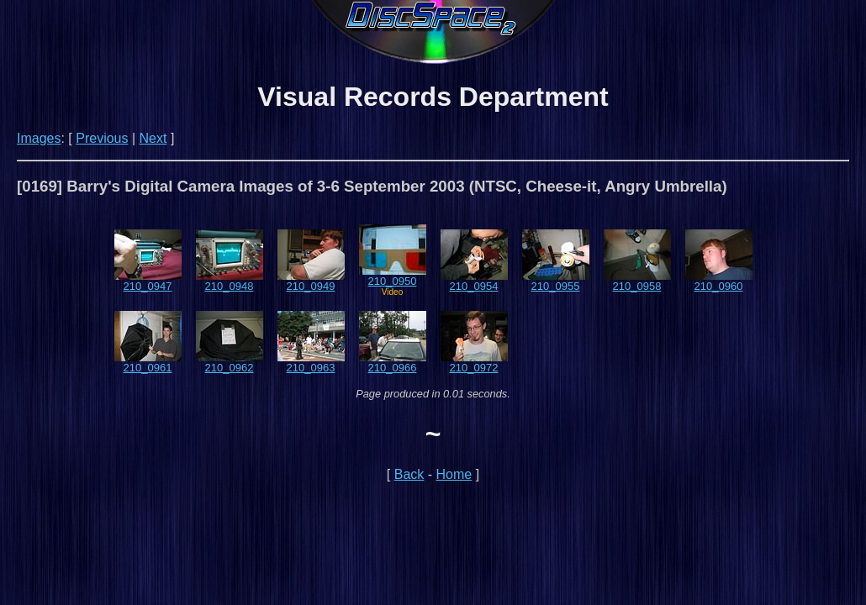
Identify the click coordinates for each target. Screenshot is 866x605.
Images (39, 138)
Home (454, 474)
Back (409, 474)
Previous (102, 138)
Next (153, 138)
